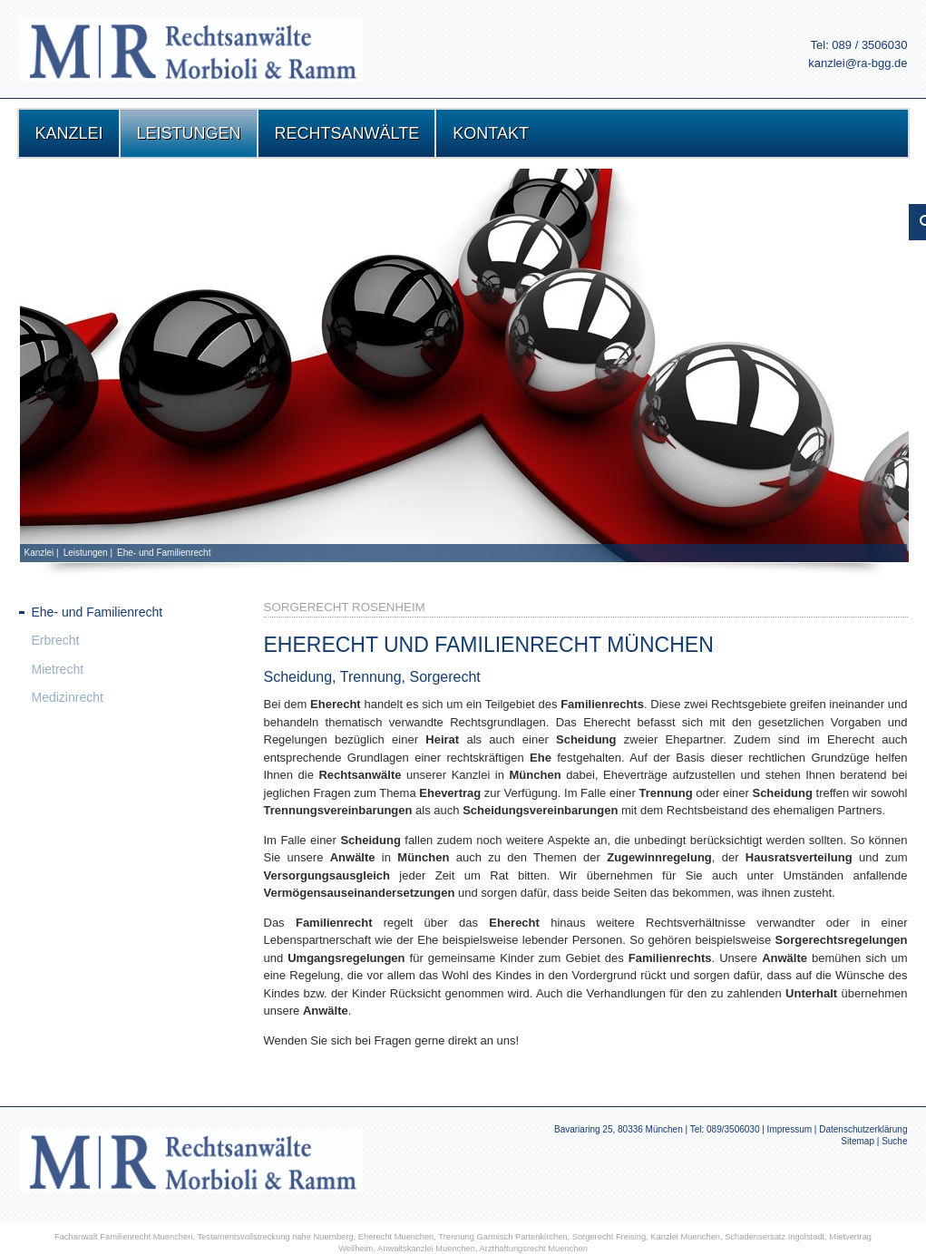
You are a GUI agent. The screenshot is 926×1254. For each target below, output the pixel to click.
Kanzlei (39, 553)
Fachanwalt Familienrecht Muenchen (123, 1236)
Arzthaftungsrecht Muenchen (534, 1248)
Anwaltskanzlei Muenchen (426, 1248)
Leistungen (85, 553)
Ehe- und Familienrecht (163, 553)
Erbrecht (56, 640)
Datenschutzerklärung (863, 1129)
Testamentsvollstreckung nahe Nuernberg (275, 1236)
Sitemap (857, 1141)
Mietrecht (58, 669)
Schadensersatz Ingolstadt (774, 1236)
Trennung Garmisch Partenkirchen (502, 1236)
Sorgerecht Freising (609, 1236)
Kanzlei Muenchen (685, 1236)
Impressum (789, 1129)
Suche (894, 1141)
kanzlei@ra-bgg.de (857, 63)
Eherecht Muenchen (396, 1236)
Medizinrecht (67, 697)
